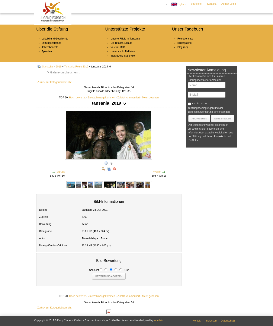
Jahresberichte (50, 47)
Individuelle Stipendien (123, 55)
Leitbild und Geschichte (55, 38)
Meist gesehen (150, 97)
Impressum (211, 320)
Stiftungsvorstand (51, 42)
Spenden (47, 51)
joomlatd (158, 320)
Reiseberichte (185, 38)
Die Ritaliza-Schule (121, 42)
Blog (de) (182, 47)
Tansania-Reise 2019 (76, 66)
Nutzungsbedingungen (201, 108)
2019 (58, 66)
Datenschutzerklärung (200, 111)
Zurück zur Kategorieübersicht (54, 82)
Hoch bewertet (77, 97)
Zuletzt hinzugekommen (101, 97)
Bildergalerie (184, 42)
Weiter (157, 171)
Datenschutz (228, 320)
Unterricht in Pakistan (122, 51)
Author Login (228, 3)
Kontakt (211, 3)
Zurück (61, 171)
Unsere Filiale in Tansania (125, 38)
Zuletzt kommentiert (128, 97)
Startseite (196, 3)
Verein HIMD (117, 47)
